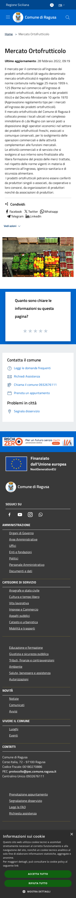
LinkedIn (33, 216)
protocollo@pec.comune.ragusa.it (32, 771)
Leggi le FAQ (17, 807)
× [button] (71, 834)
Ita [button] (62, 5)
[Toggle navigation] (8, 17)
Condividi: (15, 204)
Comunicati (16, 705)
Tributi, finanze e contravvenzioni (31, 660)
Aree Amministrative (23, 539)
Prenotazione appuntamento (28, 794)
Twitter (30, 211)
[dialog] (38, 864)
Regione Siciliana (17, 4)
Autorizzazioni (18, 679)
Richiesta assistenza (23, 813)
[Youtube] (20, 515)
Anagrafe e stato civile (24, 590)
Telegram (14, 216)
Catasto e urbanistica (23, 622)
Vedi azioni (13, 226)
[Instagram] (30, 515)
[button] (38, 891)
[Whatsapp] (41, 515)
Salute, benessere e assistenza (30, 672)
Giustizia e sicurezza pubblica (29, 653)
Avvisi (13, 711)
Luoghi (13, 729)
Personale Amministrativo (26, 564)
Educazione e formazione (26, 647)
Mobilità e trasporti (22, 628)
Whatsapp (49, 211)
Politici (13, 558)
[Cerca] (67, 17)
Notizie (14, 698)
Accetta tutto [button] (38, 874)
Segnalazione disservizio (25, 800)
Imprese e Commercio (23, 609)
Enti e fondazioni (20, 552)
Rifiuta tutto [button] (38, 883)
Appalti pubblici (19, 615)
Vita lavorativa (19, 603)
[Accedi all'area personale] (52, 5)
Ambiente (15, 666)
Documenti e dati (20, 571)
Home (9, 34)
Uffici (12, 545)
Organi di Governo (21, 533)
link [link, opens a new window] (16, 865)
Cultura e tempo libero (24, 596)
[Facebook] (10, 515)
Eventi (13, 735)
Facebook (13, 211)
